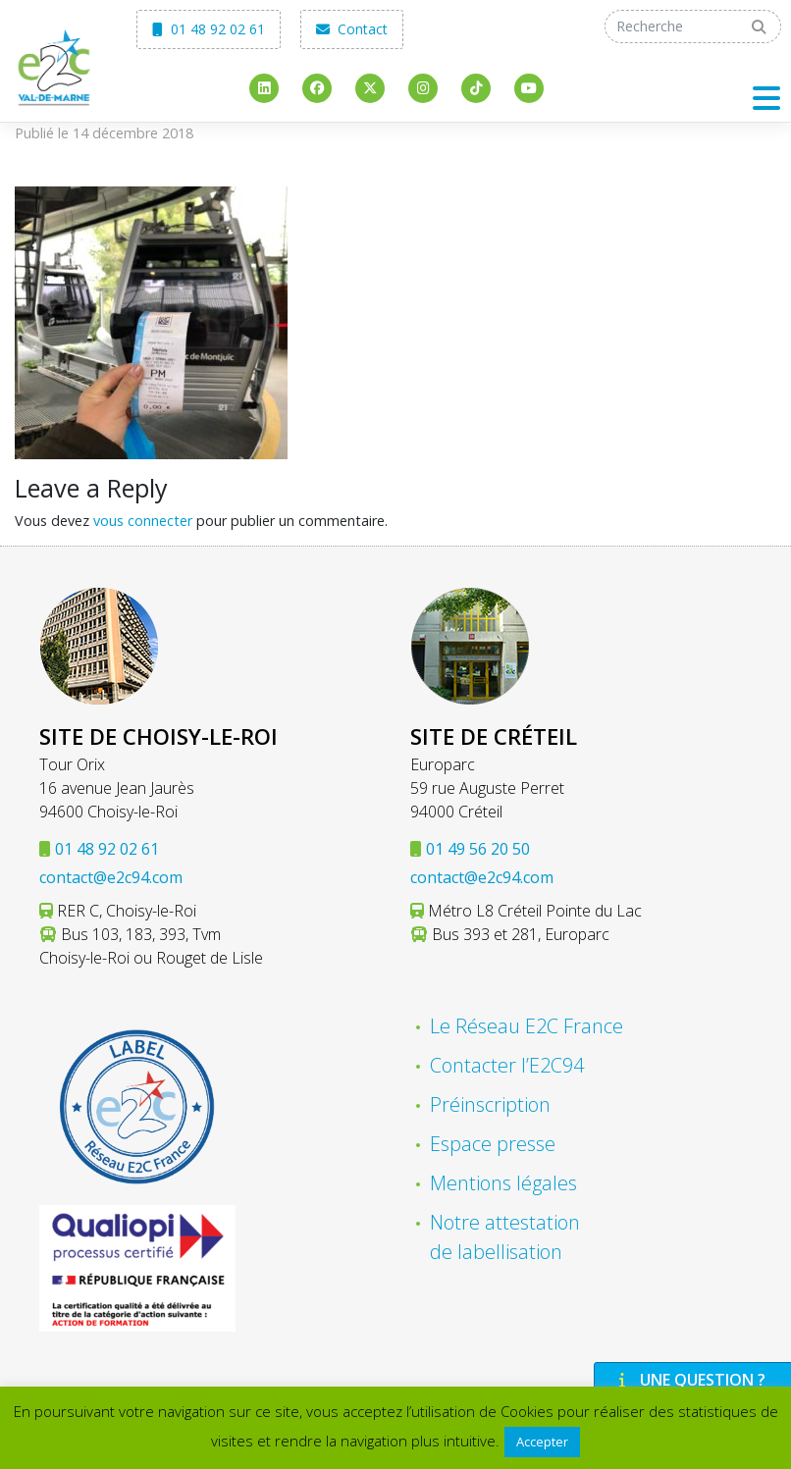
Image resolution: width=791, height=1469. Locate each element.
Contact (352, 29)
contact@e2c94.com (111, 877)
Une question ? (689, 1379)
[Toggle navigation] (766, 98)
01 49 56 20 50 (478, 849)
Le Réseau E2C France (526, 1026)
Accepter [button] (542, 1441)
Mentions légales (503, 1183)
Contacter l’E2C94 (507, 1065)
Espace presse (492, 1143)
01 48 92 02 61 (208, 29)
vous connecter (142, 520)
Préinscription (490, 1104)
